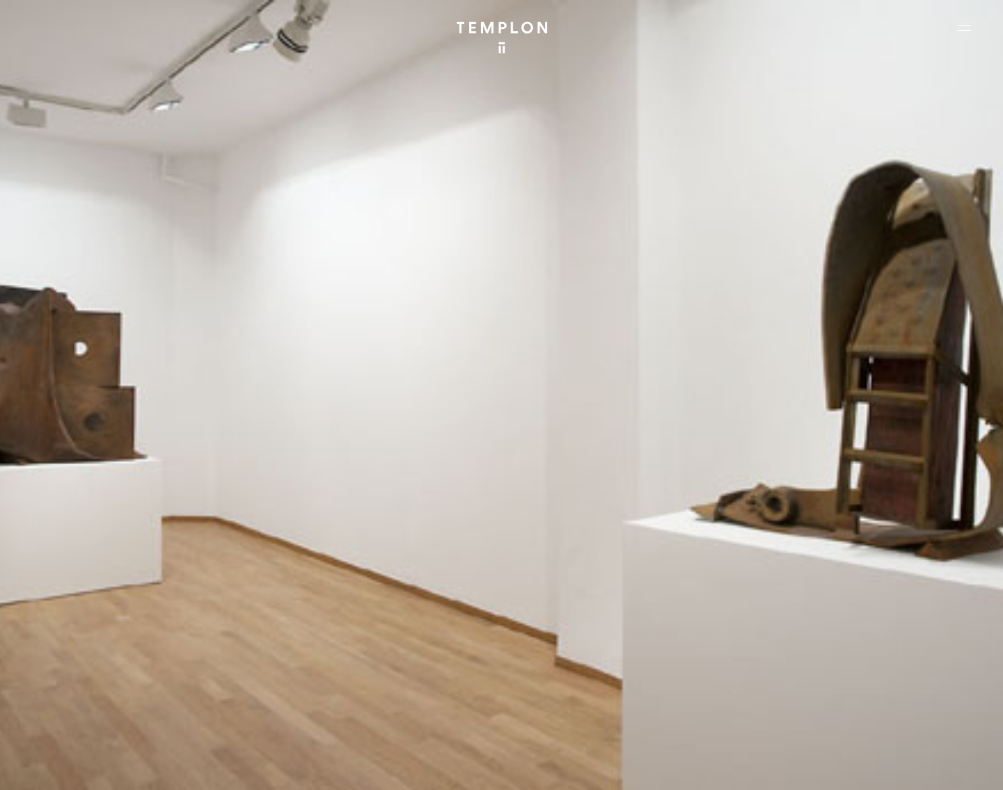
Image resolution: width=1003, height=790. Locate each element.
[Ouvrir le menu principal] (964, 27)
